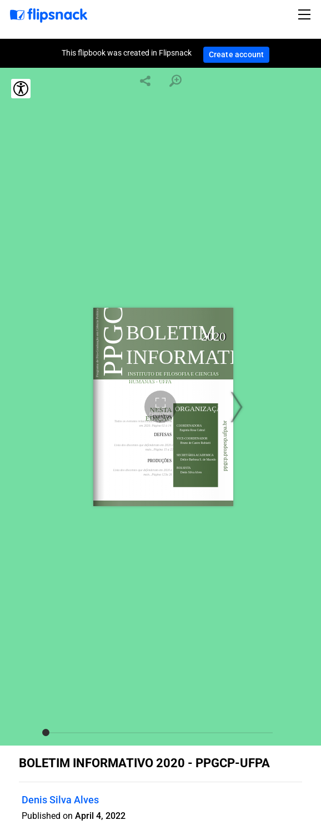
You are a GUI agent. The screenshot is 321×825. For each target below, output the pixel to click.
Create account (236, 54)
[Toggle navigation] (306, 14)
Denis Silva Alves (60, 800)
